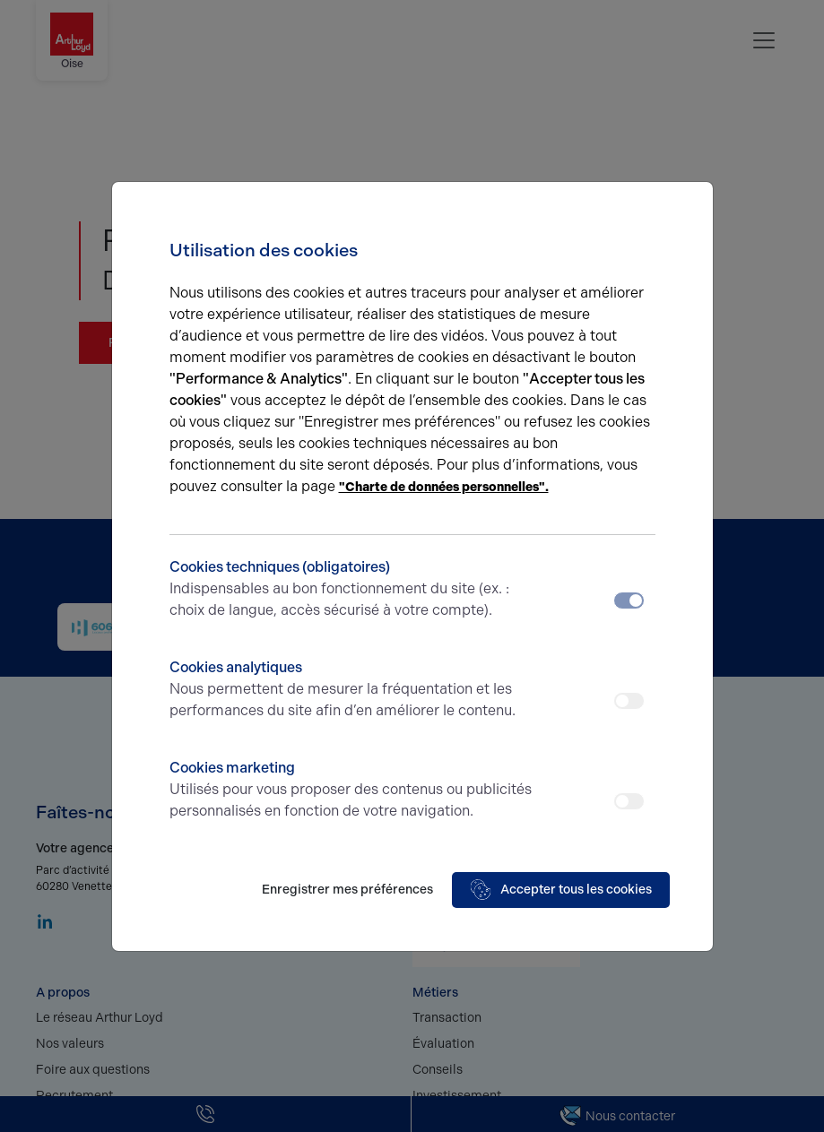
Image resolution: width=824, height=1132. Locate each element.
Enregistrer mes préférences (347, 889)
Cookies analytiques (351, 690)
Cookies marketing (351, 790)
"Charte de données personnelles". (444, 487)
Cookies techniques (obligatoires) (351, 589)
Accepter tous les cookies (561, 890)
